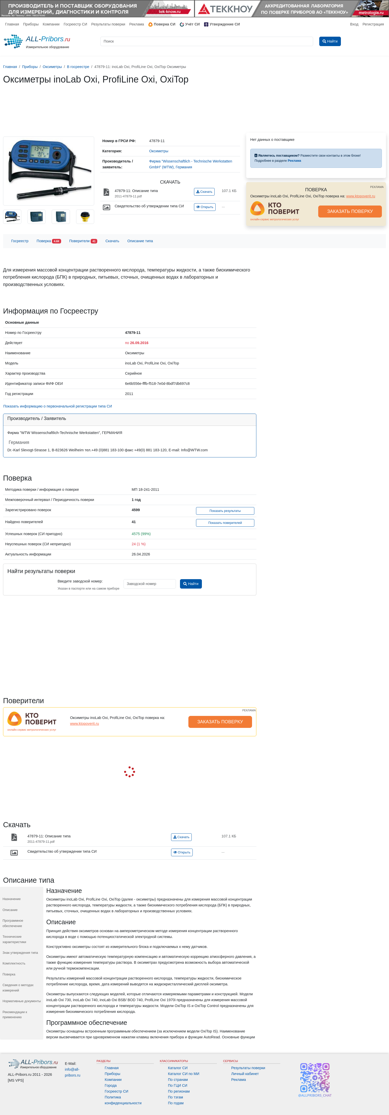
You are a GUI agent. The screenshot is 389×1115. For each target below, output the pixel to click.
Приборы (31, 24)
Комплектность (14, 963)
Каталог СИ (178, 1068)
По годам (176, 1103)
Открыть (204, 207)
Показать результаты (225, 511)
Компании (51, 24)
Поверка (49, 241)
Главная (12, 24)
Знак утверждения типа (20, 953)
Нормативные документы (22, 1001)
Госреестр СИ (75, 24)
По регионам (179, 1091)
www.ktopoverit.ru (360, 196)
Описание (10, 910)
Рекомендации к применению (15, 1014)
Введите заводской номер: (80, 581)
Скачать (204, 192)
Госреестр (20, 241)
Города (111, 1085)
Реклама (136, 24)
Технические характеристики (14, 939)
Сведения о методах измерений (18, 987)
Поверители (83, 241)
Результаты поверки (108, 24)
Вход (354, 24)
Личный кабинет (245, 1074)
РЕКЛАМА (377, 186)
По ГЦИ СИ (177, 1085)
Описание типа (140, 241)
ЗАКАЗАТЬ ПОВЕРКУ (350, 211)
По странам (178, 1080)
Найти (190, 584)
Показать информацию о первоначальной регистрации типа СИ (57, 406)
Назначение (12, 899)
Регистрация (373, 24)
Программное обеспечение (13, 923)
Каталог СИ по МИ (183, 1074)
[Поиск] (206, 41)
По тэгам (175, 1097)
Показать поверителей (225, 523)
